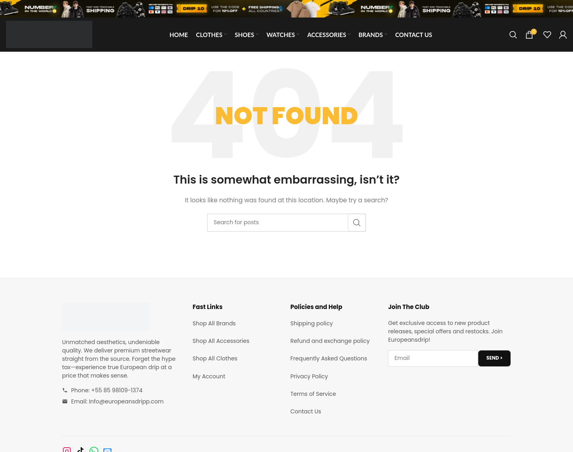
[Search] (513, 35)
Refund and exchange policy (330, 341)
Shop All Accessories (221, 341)
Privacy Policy (309, 376)
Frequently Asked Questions (328, 358)
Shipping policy (311, 323)
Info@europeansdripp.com (126, 401)
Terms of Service (313, 394)
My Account (209, 376)
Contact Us (305, 411)
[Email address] (433, 358)
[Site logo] (49, 34)
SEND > (494, 357)
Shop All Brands (214, 323)
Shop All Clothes (215, 358)
